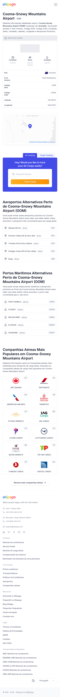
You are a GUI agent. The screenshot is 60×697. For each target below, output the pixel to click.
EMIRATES (44, 404)
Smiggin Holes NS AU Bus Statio (22, 251)
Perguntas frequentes (12, 608)
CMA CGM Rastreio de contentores (18, 662)
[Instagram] (19, 532)
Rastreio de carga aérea (13, 550)
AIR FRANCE (44, 387)
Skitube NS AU (14, 228)
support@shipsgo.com (14, 527)
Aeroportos (8, 581)
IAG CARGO (44, 421)
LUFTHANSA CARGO (44, 438)
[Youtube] (24, 532)
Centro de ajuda (10, 612)
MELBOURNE (14, 317)
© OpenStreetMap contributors (46, 142)
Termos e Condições (12, 627)
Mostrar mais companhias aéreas (30, 483)
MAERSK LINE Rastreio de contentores (20, 658)
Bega (10, 259)
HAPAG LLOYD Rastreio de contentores (20, 666)
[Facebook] (14, 532)
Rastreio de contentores (13, 542)
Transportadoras (10, 573)
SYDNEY (12, 309)
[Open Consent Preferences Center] (33, 680)
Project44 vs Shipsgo (12, 600)
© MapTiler (33, 142)
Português (47, 680)
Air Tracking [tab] (30, 155)
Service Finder (9, 546)
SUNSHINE (13, 333)
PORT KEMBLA (14, 302)
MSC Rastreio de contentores (16, 653)
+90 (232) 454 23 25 (14, 512)
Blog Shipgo (8, 604)
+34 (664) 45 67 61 (13, 521)
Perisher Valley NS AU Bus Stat (21, 236)
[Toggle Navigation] (55, 4)
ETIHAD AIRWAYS (16, 421)
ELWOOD (12, 325)
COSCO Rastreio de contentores (17, 670)
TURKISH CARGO (15, 471)
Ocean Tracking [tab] (46, 155)
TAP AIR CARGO (44, 455)
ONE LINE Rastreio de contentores (18, 674)
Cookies (6, 639)
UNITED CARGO (44, 471)
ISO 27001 (7, 643)
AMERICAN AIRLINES (16, 404)
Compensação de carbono (14, 554)
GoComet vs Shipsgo (12, 596)
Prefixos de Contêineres (13, 577)
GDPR (5, 635)
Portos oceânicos (10, 569)
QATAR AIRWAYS (16, 455)
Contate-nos (8, 616)
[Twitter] (9, 532)
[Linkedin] (4, 532)
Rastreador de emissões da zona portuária (21, 559)
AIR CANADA (16, 387)
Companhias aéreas (11, 585)
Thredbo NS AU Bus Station (20, 243)
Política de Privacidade (12, 631)
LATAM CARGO (16, 438)
